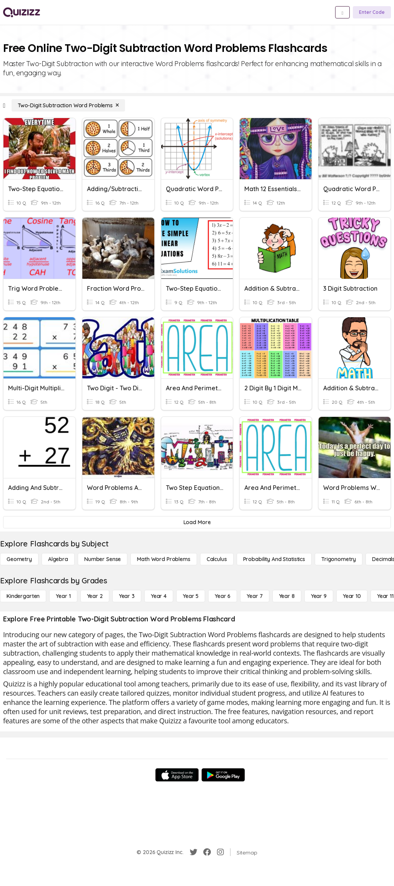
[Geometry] (19, 559)
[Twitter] (193, 852)
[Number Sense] (102, 559)
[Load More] (197, 522)
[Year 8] (286, 596)
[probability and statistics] (274, 559)
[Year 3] (126, 596)
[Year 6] (222, 596)
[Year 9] (318, 596)
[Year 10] (351, 596)
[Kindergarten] (23, 596)
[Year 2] (94, 596)
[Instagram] (220, 852)
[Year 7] (254, 596)
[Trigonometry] (338, 559)
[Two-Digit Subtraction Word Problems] (68, 105)
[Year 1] (63, 596)
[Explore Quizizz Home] (21, 12)
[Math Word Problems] (163, 559)
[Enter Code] (372, 12)
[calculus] (217, 559)
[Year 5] (190, 596)
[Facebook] (207, 852)
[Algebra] (58, 559)
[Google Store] (223, 774)
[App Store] (177, 774)
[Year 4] (158, 596)
